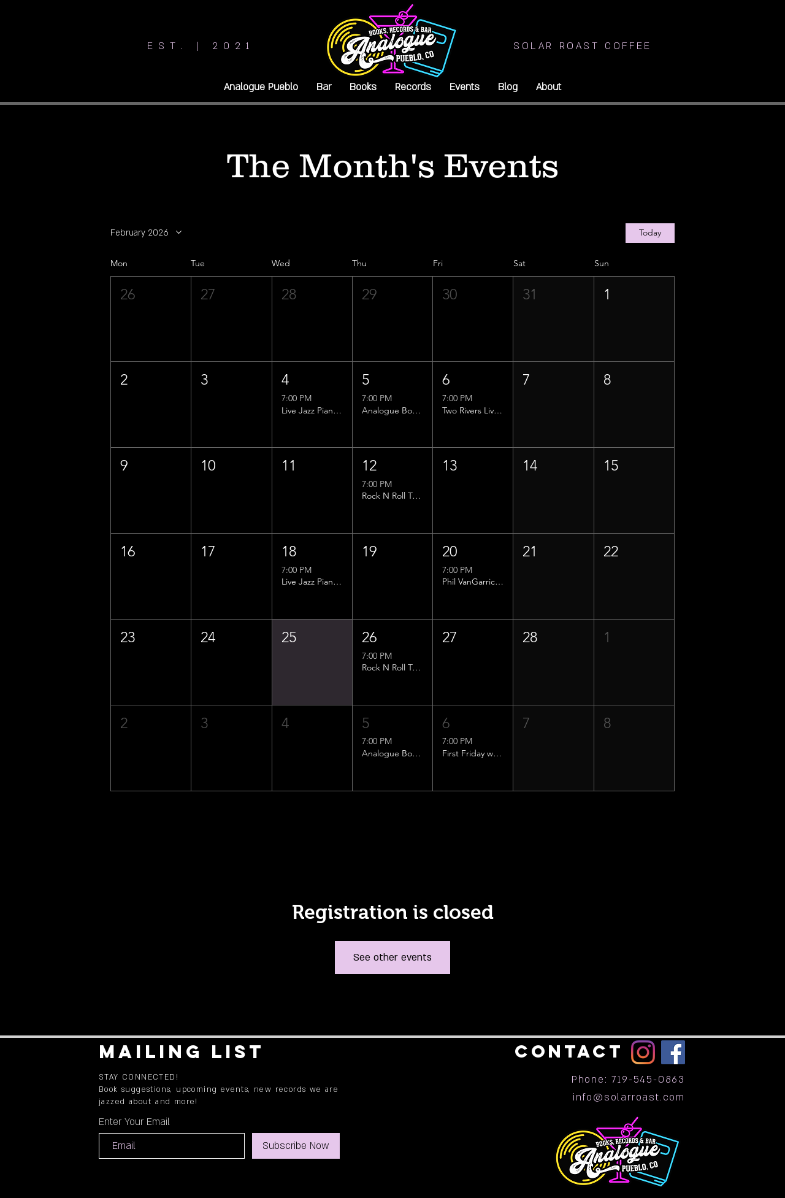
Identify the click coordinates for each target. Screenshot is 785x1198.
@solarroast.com (639, 1097)
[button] (150, 319)
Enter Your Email (134, 1121)
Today (650, 233)
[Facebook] (673, 1052)
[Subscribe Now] (296, 1146)
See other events (392, 957)
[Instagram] (643, 1052)
